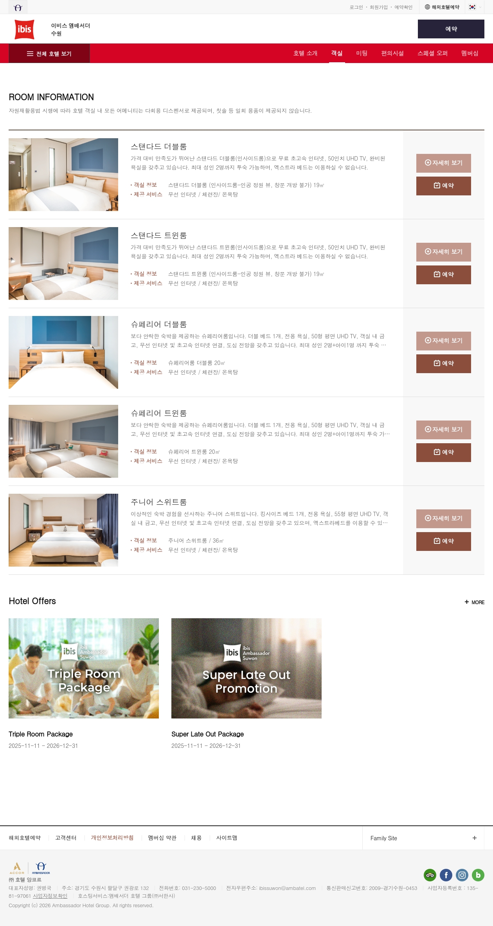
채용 (196, 837)
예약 (451, 29)
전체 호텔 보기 (54, 54)
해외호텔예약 (25, 837)
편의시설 (392, 53)
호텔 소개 (305, 53)
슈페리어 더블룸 (159, 324)
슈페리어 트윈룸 (159, 413)
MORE (477, 602)
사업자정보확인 (50, 895)
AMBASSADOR (67, 869)
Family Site (379, 838)
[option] (84, 684)
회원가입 (379, 7)
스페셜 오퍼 (432, 53)
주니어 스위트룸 (159, 501)
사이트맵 (227, 837)
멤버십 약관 (162, 837)
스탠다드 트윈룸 (159, 235)
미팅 (361, 53)
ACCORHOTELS (29, 869)
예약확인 (403, 7)
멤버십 (470, 53)
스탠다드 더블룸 (159, 146)
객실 (337, 53)
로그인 (356, 7)
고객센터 (66, 837)
